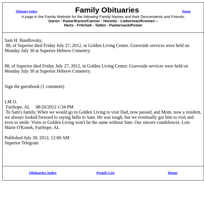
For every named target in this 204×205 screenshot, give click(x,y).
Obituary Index (26, 11)
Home (186, 11)
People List (105, 173)
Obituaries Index (42, 173)
